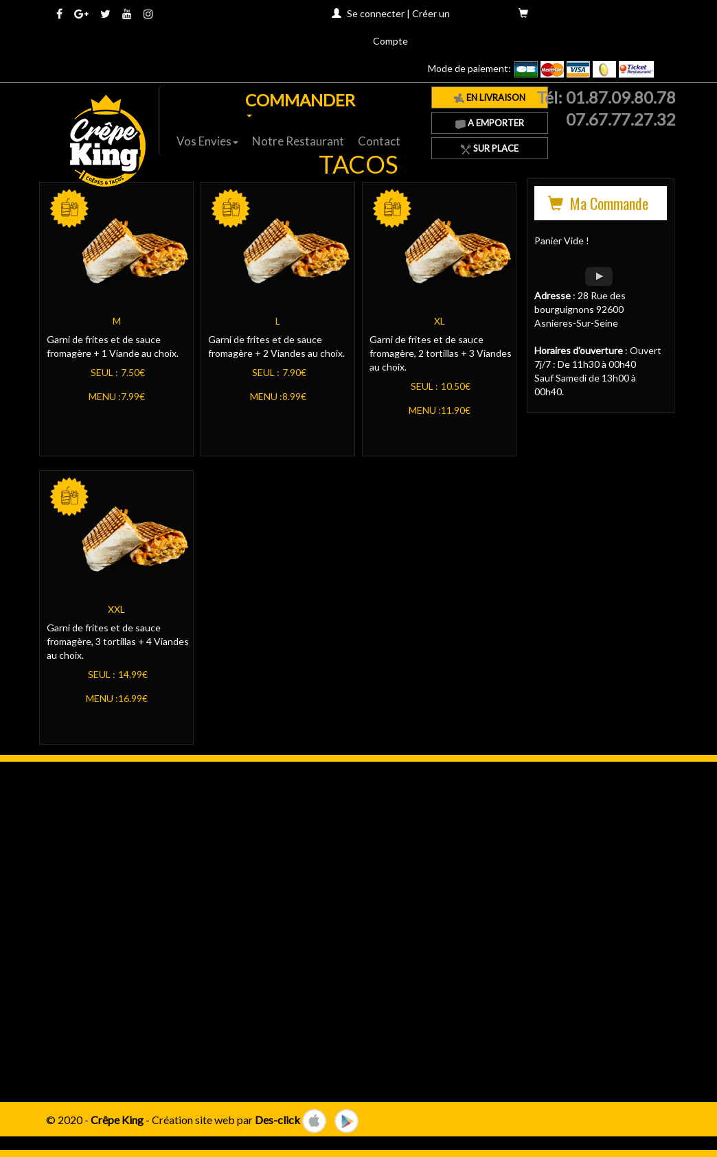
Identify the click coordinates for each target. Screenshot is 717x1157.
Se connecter (376, 13)
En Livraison (489, 97)
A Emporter (489, 122)
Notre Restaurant (298, 141)
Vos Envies (207, 141)
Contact (379, 141)
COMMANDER (300, 103)
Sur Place (490, 148)
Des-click (277, 1118)
